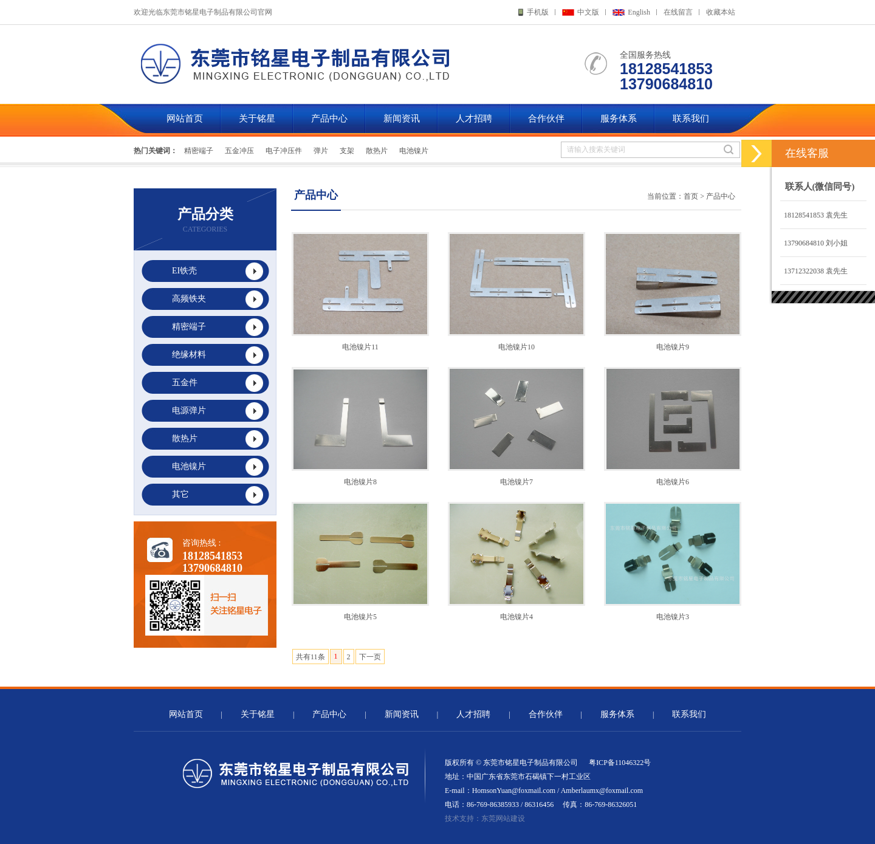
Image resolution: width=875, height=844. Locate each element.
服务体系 (618, 118)
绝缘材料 (189, 354)
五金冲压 (239, 150)
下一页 (370, 657)
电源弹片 (189, 410)
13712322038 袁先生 (814, 271)
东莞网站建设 (503, 818)
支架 (347, 150)
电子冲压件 (284, 150)
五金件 (184, 382)
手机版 (538, 12)
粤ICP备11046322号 (620, 762)
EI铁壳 (184, 270)
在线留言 (678, 12)
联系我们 (691, 118)
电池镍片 (413, 150)
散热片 (377, 150)
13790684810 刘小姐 (814, 243)
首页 (691, 196)
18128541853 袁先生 (814, 215)
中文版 (588, 12)
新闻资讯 (401, 118)
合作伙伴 (546, 118)
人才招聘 (474, 118)
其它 (180, 494)
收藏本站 (720, 12)
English (639, 12)
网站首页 (184, 118)
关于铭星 (257, 118)
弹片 (321, 150)
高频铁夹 (189, 298)
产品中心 (329, 118)
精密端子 (198, 150)
